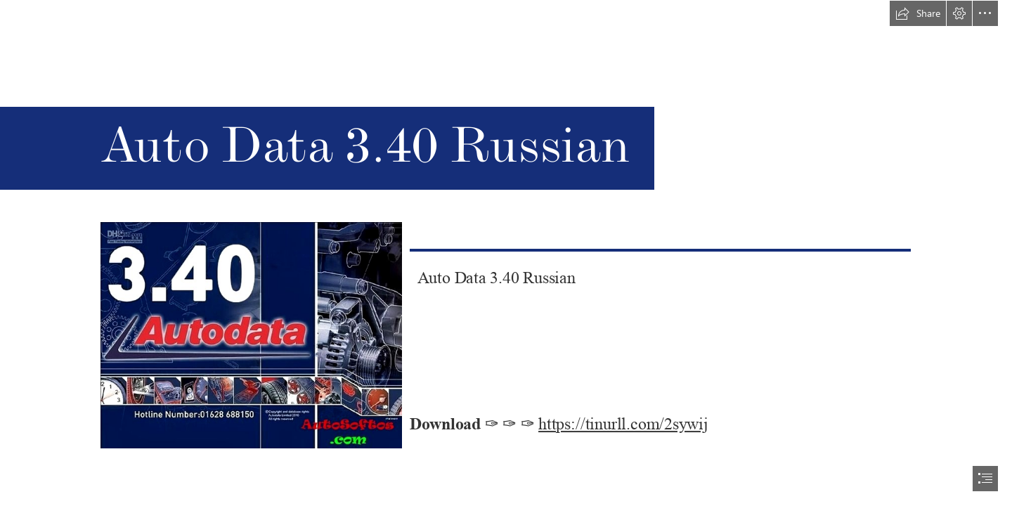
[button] (918, 13)
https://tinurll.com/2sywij (623, 424)
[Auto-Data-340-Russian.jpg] (250, 334)
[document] (506, 253)
